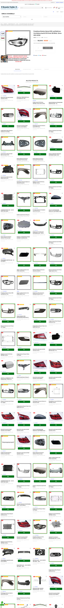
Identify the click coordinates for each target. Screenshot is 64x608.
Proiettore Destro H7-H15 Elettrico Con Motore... (38, 537)
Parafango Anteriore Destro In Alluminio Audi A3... (23, 182)
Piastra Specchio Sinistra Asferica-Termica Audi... (38, 453)
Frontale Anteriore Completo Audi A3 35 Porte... (39, 210)
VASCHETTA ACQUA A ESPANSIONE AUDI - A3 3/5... (55, 537)
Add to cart (47, 47)
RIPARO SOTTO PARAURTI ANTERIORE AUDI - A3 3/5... (38, 232)
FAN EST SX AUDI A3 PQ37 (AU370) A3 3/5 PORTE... (22, 126)
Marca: (35, 37)
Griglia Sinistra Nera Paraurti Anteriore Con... (7, 514)
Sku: (42, 37)
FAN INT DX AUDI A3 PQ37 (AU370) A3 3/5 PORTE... (38, 378)
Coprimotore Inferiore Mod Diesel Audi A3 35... (6, 177)
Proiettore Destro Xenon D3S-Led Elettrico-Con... (7, 293)
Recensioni (46, 69)
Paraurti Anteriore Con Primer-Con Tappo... (55, 131)
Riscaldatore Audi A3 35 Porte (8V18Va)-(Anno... (55, 402)
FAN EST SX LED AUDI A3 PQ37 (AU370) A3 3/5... (23, 453)
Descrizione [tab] (17, 69)
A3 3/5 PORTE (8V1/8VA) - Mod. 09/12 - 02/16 (7, 100)
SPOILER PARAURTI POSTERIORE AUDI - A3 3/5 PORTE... (24, 504)
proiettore (38, 37)
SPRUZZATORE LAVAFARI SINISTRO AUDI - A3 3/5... (38, 589)
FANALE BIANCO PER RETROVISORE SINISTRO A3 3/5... (22, 317)
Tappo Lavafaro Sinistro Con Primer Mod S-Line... (23, 293)
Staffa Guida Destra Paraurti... (23, 377)
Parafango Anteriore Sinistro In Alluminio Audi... (39, 402)
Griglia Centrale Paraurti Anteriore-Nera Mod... (6, 453)
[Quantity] (38, 48)
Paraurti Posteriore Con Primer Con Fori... (23, 598)
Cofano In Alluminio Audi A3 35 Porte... (39, 486)
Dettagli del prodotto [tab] (27, 69)
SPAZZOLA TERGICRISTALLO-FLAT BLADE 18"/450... (23, 98)
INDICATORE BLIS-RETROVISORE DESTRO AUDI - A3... (55, 350)
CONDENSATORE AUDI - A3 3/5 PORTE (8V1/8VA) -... (7, 210)
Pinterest (44, 55)
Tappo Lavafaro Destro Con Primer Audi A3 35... (54, 458)
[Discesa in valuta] (58, 11)
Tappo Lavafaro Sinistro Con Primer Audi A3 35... (23, 270)
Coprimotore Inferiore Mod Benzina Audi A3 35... (6, 154)
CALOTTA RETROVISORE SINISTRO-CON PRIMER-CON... (55, 210)
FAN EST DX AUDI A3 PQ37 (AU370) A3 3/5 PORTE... (6, 430)
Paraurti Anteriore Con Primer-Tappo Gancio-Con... (55, 270)
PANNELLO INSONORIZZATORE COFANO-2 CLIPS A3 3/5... (23, 237)
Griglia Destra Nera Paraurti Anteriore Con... (55, 570)
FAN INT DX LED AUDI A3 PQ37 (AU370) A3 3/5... (39, 350)
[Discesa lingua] (61, 11)
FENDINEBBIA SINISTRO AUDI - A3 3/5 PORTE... (7, 561)
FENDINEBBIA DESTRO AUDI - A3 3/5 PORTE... (7, 260)
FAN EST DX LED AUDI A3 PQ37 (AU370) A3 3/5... (55, 378)
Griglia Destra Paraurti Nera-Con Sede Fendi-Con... (40, 326)
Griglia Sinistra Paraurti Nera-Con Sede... (23, 354)
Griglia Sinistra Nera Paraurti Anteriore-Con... (55, 321)
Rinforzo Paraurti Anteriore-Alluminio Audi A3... (39, 270)
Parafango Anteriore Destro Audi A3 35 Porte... (7, 593)
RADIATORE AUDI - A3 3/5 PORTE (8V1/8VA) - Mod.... (24, 566)
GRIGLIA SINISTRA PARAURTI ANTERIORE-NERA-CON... (55, 154)
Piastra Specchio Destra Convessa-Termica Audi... (38, 159)
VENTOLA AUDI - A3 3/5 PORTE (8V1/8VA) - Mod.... (39, 561)
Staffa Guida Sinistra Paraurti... (23, 214)
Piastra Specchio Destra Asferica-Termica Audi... (6, 237)
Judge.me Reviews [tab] (37, 69)
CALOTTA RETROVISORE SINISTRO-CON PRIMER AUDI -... (39, 430)
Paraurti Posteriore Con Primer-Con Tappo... (55, 486)
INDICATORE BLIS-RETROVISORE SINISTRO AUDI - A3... (55, 103)
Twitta (40, 55)
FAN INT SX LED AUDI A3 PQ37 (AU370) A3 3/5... (7, 98)
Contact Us (52, 2)
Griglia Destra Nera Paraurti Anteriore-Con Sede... (7, 131)
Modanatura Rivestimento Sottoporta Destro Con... (38, 293)
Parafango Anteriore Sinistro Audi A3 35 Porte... (39, 126)
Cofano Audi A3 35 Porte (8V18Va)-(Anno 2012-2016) (39, 103)
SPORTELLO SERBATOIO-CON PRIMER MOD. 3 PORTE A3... (7, 378)
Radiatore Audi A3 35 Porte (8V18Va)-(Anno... (38, 182)
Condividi (36, 55)
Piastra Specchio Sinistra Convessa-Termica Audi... (22, 159)
